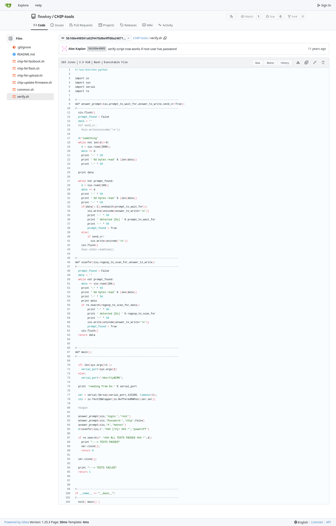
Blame (270, 62)
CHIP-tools (64, 16)
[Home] (8, 5)
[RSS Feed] (231, 16)
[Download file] (298, 62)
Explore (23, 5)
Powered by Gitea (16, 522)
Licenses (317, 522)
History (285, 62)
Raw (257, 62)
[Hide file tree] (10, 38)
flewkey (44, 16)
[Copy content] (306, 62)
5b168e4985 (96, 48)
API (328, 522)
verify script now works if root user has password (142, 49)
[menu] (301, 522)
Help (38, 5)
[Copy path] (165, 38)
